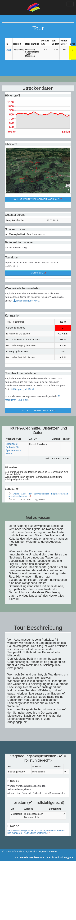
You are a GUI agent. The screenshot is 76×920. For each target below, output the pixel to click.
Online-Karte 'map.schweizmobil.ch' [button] (38, 199)
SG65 (9, 50)
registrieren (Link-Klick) (26, 300)
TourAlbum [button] (38, 273)
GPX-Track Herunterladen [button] (38, 411)
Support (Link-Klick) (22, 389)
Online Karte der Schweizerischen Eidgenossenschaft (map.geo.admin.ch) (38, 494)
